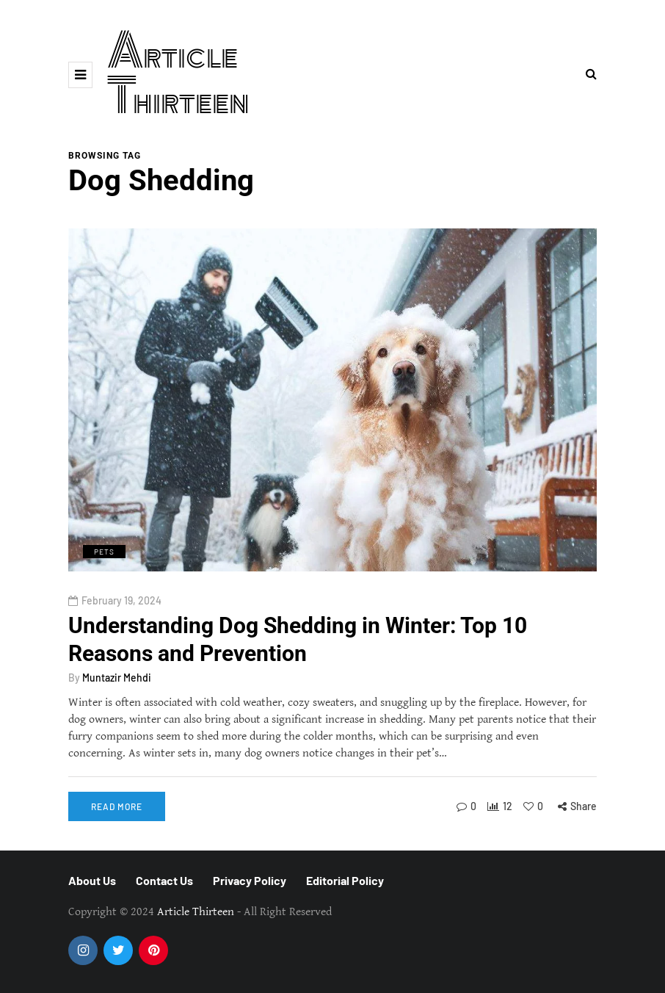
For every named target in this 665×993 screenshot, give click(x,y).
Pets (104, 551)
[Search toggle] (591, 75)
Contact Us (164, 880)
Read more (116, 806)
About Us (92, 880)
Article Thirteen (178, 74)
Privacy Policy (249, 880)
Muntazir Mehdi (116, 677)
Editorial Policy (345, 880)
